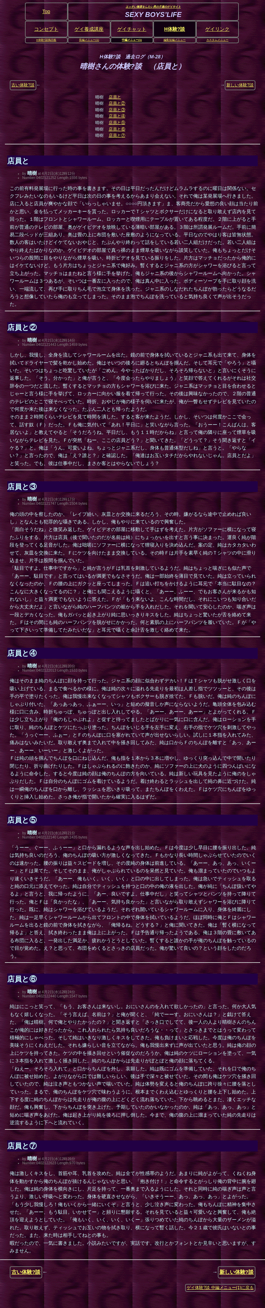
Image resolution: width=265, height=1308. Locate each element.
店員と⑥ (117, 129)
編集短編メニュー (175, 39)
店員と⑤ (117, 122)
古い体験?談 (23, 85)
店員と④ (117, 116)
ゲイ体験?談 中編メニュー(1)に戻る (220, 1287)
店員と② (117, 103)
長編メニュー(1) (89, 39)
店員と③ (117, 109)
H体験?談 (174, 29)
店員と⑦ (117, 135)
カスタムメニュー (217, 39)
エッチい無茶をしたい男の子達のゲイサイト (153, 7)
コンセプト (46, 29)
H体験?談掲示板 (46, 39)
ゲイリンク (217, 29)
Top (46, 11)
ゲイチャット (131, 29)
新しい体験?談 (240, 85)
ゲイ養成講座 (89, 29)
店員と (115, 97)
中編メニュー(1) (132, 39)
